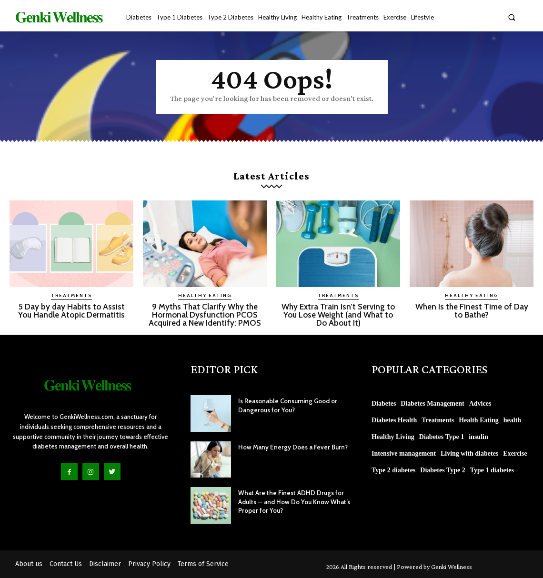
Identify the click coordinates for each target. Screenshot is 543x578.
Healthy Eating (204, 295)
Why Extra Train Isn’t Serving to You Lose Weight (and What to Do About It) (338, 315)
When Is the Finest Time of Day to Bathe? (471, 310)
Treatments (71, 295)
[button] (512, 17)
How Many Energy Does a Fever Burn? (290, 447)
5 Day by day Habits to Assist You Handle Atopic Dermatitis (71, 310)
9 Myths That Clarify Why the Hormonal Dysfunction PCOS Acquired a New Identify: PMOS (204, 315)
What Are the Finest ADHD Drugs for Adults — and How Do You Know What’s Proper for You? (291, 501)
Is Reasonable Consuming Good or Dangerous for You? (285, 405)
